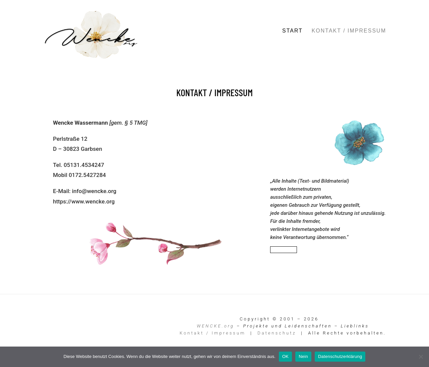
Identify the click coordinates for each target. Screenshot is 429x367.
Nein (303, 356)
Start (292, 31)
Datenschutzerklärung (340, 356)
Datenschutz (276, 332)
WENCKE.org (215, 325)
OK (285, 356)
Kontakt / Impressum (349, 31)
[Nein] (420, 356)
